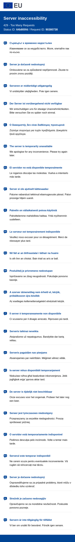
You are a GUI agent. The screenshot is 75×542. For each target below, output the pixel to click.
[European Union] (12, 5)
